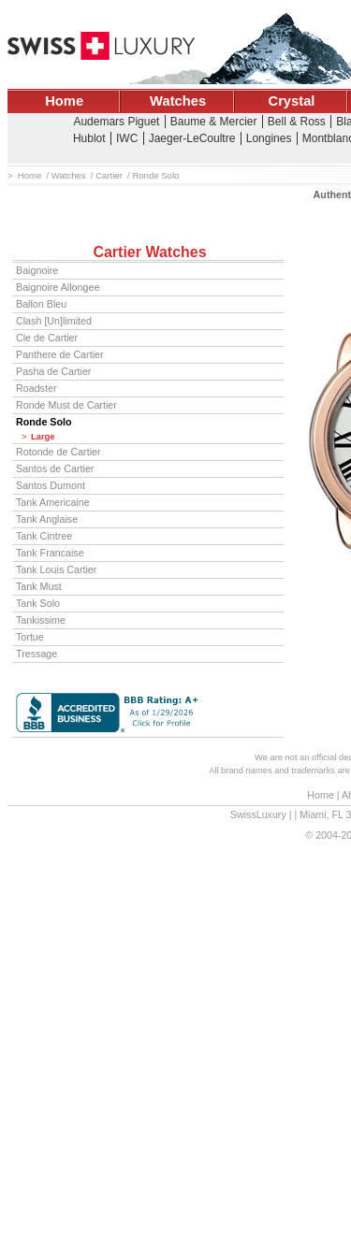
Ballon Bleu (41, 304)
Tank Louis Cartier (56, 569)
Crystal (292, 101)
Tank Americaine (53, 502)
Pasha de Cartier (53, 371)
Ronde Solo (44, 421)
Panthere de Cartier (60, 354)
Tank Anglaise (47, 519)
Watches (178, 101)
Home (64, 101)
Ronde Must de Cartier (66, 405)
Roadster (36, 388)
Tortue (30, 636)
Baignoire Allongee (57, 287)
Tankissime (41, 620)
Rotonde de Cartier (58, 451)
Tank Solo (38, 603)
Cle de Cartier (47, 337)
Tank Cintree (44, 535)
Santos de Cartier (55, 468)
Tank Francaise (50, 552)
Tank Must (39, 586)
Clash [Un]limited (54, 320)
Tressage (36, 653)
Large (43, 436)
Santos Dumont (50, 485)
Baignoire (37, 270)
